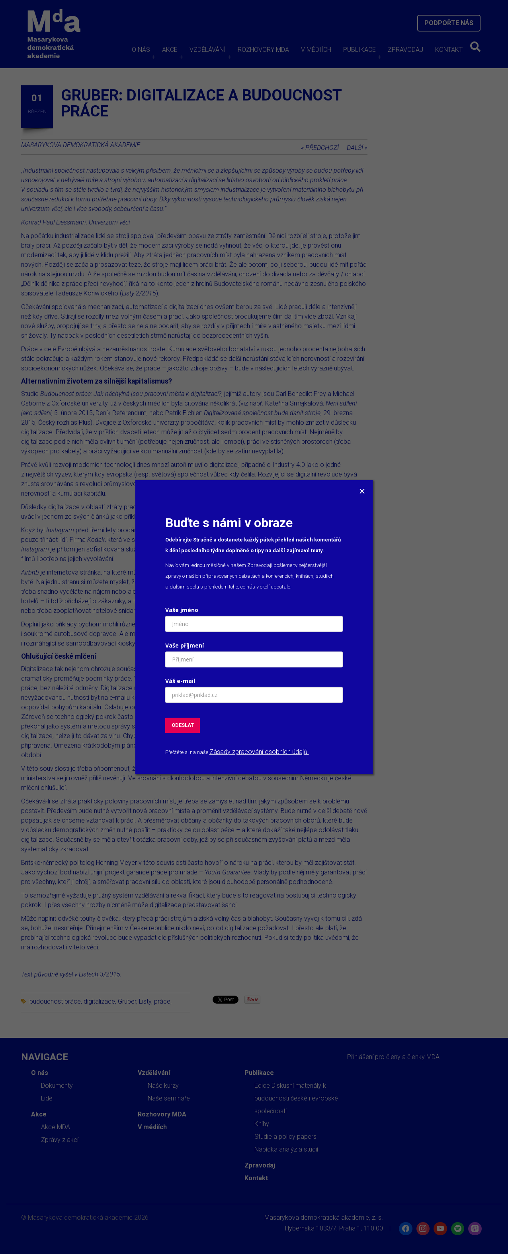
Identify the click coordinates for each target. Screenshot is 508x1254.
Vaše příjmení (184, 645)
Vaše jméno (181, 610)
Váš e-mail (180, 681)
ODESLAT (183, 725)
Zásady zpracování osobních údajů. (259, 751)
